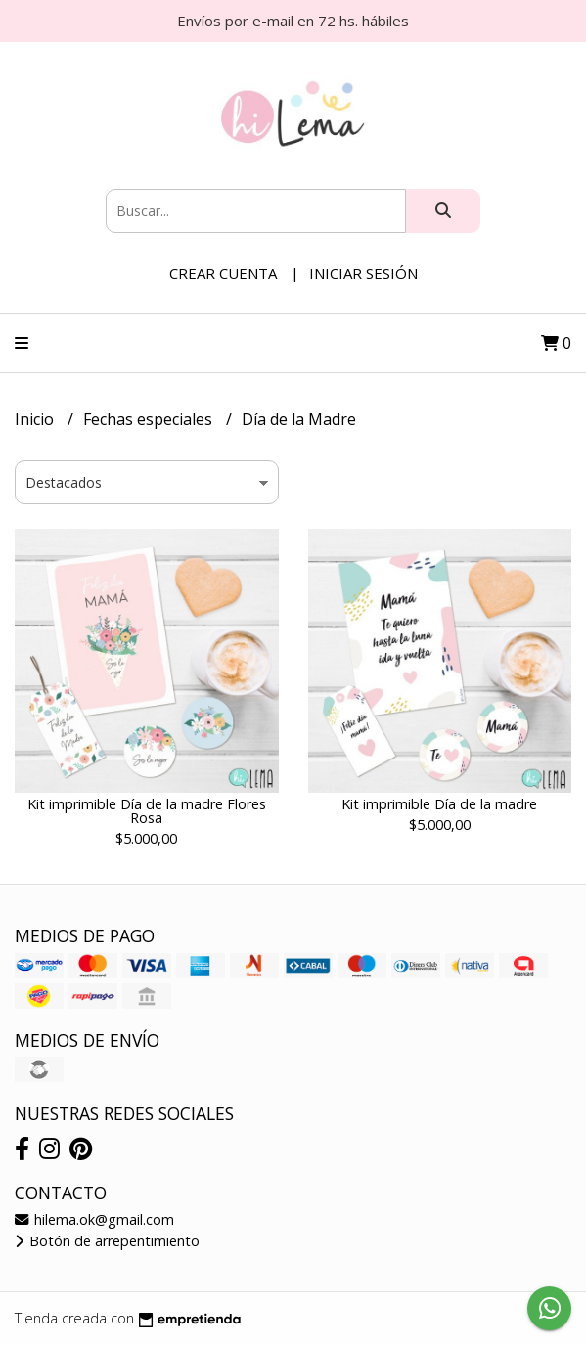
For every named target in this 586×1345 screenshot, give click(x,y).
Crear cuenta (223, 272)
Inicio (36, 419)
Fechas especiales (149, 419)
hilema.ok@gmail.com (94, 1219)
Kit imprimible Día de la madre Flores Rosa (146, 811)
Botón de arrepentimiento (107, 1241)
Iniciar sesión (363, 272)
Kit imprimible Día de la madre (439, 804)
